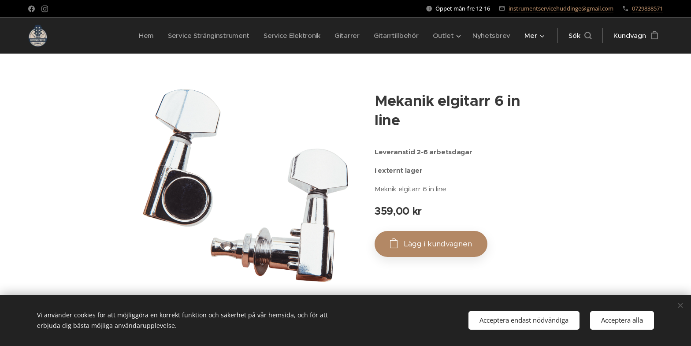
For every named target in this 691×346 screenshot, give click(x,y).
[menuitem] (138, 36)
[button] (579, 36)
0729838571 (647, 8)
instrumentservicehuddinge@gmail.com (561, 8)
